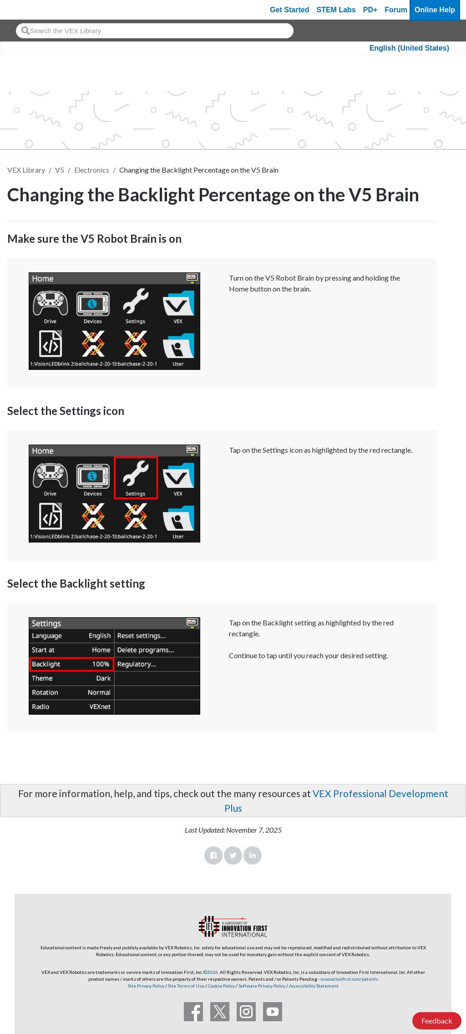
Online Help (435, 10)
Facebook (213, 855)
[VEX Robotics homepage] (24, 10)
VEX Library (26, 169)
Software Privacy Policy (261, 985)
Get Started (289, 10)
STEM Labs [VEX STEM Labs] (336, 10)
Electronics (91, 169)
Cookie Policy (221, 985)
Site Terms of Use (185, 985)
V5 (59, 169)
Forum (396, 10)
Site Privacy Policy (146, 985)
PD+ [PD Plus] (370, 10)
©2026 (210, 972)
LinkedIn (252, 855)
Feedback (436, 1020)
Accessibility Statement (314, 985)
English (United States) (409, 48)
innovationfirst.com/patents (349, 979)
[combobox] (155, 30)
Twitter (233, 855)
